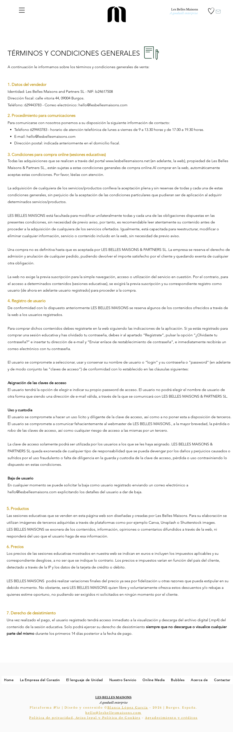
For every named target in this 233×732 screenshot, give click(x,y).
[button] (22, 10)
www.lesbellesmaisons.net (128, 161)
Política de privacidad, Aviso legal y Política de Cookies (84, 717)
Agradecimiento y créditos (171, 717)
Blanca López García (127, 707)
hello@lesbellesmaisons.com (51, 136)
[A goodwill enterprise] (184, 13)
